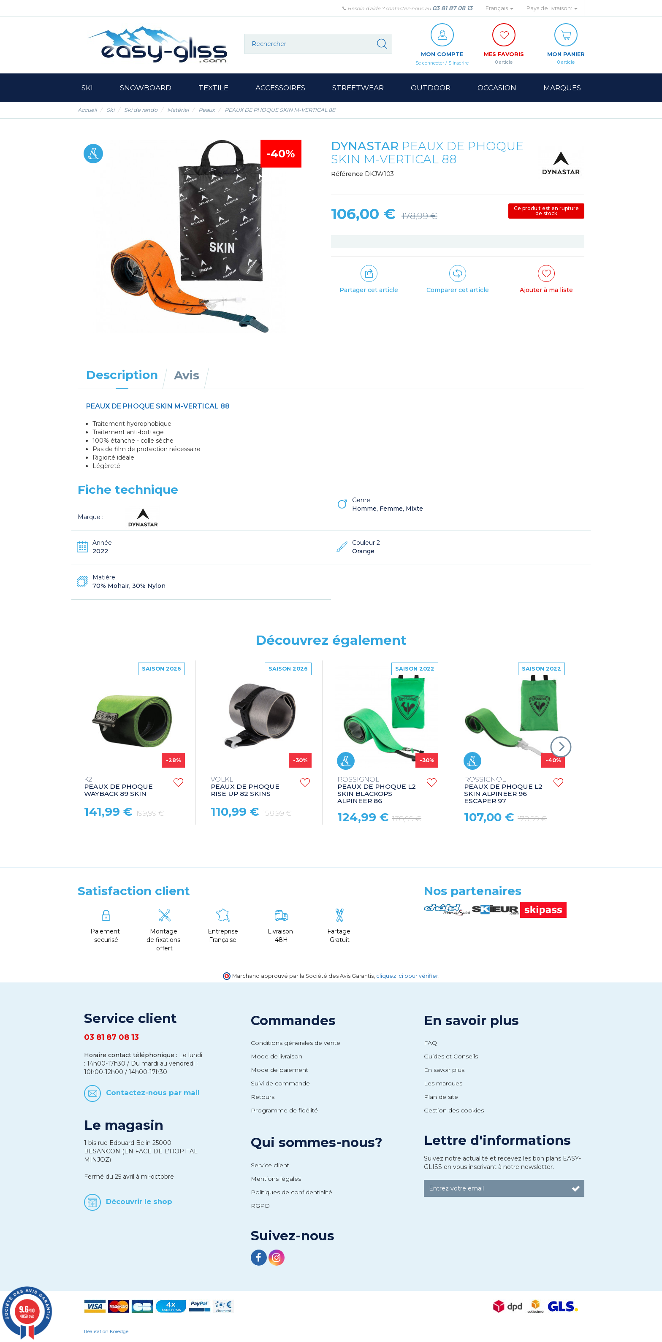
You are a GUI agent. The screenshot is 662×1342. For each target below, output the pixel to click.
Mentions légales (276, 1179)
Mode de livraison (276, 1057)
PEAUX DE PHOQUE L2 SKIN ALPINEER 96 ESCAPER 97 (503, 791)
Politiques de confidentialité (291, 1192)
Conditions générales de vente (295, 1043)
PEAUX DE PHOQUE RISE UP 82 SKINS (245, 787)
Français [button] (499, 8)
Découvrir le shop (139, 1202)
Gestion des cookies (454, 1111)
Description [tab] (122, 375)
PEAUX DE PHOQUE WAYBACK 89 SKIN (118, 787)
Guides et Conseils (451, 1057)
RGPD (260, 1206)
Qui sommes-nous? (317, 1143)
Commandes (293, 1021)
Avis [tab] (186, 375)
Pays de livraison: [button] (552, 8)
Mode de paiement (279, 1070)
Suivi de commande (280, 1084)
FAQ (430, 1043)
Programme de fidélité (284, 1111)
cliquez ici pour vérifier (407, 976)
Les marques (443, 1084)
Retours (262, 1097)
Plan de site (441, 1097)
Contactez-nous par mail (153, 1093)
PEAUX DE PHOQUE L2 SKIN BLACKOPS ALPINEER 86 (376, 791)
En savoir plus (471, 1021)
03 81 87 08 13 (452, 8)
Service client (270, 1165)
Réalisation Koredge (106, 1332)
